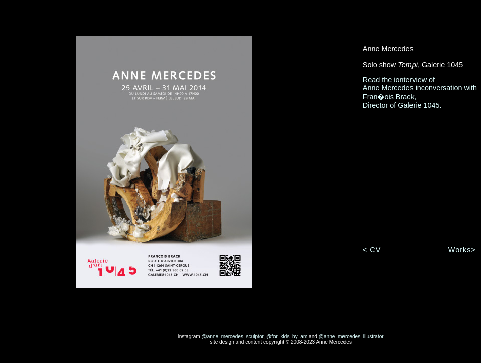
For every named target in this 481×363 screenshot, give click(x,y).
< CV (372, 250)
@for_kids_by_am (286, 336)
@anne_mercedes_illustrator (351, 336)
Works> (462, 250)
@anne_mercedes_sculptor (232, 336)
